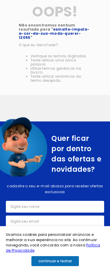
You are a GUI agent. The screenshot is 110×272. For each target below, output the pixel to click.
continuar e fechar (55, 260)
